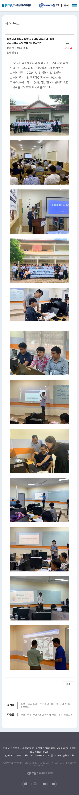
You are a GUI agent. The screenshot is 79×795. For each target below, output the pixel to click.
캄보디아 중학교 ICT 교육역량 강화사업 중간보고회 (46, 714)
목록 (68, 684)
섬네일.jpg (12, 52)
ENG (66, 5)
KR (58, 5)
